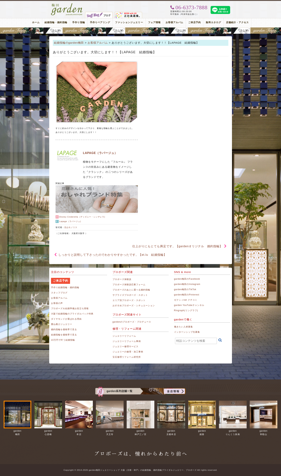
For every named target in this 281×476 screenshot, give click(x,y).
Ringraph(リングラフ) (186, 310)
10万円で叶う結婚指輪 (63, 340)
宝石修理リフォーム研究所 (127, 357)
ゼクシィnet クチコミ (185, 300)
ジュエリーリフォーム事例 (127, 341)
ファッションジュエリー (129, 22)
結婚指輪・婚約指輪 (56, 22)
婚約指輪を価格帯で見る (64, 329)
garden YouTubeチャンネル (189, 305)
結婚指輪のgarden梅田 (69, 42)
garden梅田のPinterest (186, 294)
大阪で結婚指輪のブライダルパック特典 (72, 313)
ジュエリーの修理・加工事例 (128, 351)
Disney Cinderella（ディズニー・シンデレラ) (82, 217)
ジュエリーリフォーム (124, 336)
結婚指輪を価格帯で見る (64, 334)
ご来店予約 (194, 22)
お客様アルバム (174, 22)
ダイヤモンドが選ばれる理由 (66, 319)
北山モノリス (70, 227)
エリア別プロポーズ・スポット (129, 300)
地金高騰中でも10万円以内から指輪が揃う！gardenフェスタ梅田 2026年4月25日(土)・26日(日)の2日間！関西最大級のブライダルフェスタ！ (140, 31)
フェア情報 (154, 22)
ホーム (36, 22)
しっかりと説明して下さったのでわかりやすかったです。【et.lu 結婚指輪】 (112, 254)
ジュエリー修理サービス (126, 346)
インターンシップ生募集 (187, 332)
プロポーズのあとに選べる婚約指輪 (131, 290)
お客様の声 (57, 303)
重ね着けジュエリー (61, 324)
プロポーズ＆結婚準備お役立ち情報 (70, 308)
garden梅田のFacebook (187, 279)
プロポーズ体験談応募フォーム (129, 284)
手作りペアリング (100, 22)
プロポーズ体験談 (122, 279)
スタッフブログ (59, 292)
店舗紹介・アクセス (237, 22)
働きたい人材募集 (183, 326)
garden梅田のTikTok (185, 289)
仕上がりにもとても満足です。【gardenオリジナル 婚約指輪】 (177, 246)
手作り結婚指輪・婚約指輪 (65, 287)
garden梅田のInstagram (187, 284)
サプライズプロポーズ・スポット (130, 295)
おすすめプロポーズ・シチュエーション (134, 305)
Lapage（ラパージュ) (70, 221)
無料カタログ (213, 22)
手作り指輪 (78, 22)
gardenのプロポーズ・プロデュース (132, 322)
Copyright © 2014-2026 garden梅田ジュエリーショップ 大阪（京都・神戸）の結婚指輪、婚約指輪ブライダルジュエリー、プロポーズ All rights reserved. (140, 470)
